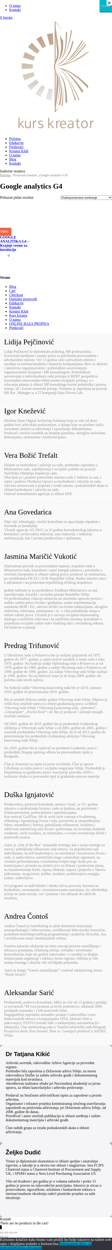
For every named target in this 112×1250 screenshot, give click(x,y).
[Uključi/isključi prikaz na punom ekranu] (11, 1232)
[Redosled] (86, 197)
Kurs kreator (18, 315)
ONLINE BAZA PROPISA (29, 324)
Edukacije (16, 143)
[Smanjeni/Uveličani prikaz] (15, 1232)
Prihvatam (66, 1244)
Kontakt (15, 10)
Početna (15, 139)
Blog (12, 159)
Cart (12, 291)
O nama (14, 6)
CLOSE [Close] (106, 6)
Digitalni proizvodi (23, 299)
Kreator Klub (18, 151)
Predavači (16, 147)
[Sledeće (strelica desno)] (6, 1236)
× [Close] (109, 2)
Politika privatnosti (28, 1248)
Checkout (16, 295)
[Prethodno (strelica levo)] (2, 1236)
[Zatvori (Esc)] (2, 1232)
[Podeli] (6, 1232)
